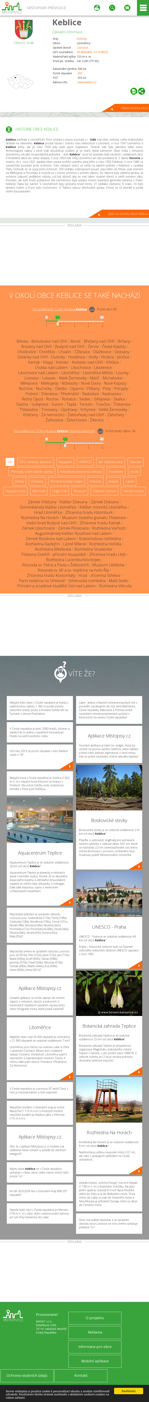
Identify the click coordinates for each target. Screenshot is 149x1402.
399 (80, 73)
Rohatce (69, 399)
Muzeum (80, 491)
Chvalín (64, 351)
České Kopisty (114, 346)
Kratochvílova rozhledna (100, 538)
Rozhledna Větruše (115, 585)
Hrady (134, 471)
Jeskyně (113, 481)
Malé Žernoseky (73, 378)
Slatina (22, 404)
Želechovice (77, 420)
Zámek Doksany (105, 501)
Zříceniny (37, 481)
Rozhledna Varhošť (108, 528)
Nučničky (44, 388)
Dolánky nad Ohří (32, 357)
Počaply (121, 388)
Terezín (86, 404)
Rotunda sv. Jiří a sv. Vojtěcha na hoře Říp (73, 570)
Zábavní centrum (104, 491)
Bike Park (38, 491)
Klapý (48, 362)
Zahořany (115, 414)
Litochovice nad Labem (38, 372)
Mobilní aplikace (95, 1361)
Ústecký (82, 38)
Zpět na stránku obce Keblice (128, 214)
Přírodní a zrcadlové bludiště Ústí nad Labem (56, 585)
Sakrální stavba (133, 491)
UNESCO (85, 462)
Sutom (57, 404)
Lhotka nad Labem (51, 367)
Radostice (90, 393)
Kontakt (81, 1375)
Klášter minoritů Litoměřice (103, 507)
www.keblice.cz (87, 82)
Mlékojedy (49, 383)
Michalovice (112, 378)
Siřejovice (102, 399)
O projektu (95, 1317)
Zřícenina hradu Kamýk (100, 522)
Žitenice (97, 420)
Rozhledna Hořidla (105, 543)
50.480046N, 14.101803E (92, 52)
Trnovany (49, 409)
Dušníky (58, 357)
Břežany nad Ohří (99, 341)
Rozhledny (116, 471)
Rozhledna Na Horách (40, 517)
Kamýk (34, 362)
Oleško (61, 388)
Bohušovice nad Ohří (49, 341)
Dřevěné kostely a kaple (66, 481)
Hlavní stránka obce (134, 108)
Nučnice (26, 388)
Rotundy (95, 481)
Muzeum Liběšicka (108, 564)
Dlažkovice (102, 351)
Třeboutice (28, 409)
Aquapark (65, 462)
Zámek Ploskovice (73, 528)
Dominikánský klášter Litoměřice (48, 507)
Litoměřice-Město (98, 372)
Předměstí (70, 393)
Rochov (52, 399)
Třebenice (122, 404)
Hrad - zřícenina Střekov (99, 575)
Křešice (112, 362)
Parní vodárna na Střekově (42, 580)
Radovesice (111, 393)
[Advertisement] (74, 256)
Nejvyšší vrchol (15, 491)
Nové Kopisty (115, 383)
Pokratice (49, 393)
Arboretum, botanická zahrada (81, 471)
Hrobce (107, 357)
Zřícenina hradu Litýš (107, 554)
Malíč (94, 378)
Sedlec (85, 399)
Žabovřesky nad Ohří (86, 414)
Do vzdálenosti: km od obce (60, 309)
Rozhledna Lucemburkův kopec (73, 559)
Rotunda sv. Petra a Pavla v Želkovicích (55, 564)
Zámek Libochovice (38, 528)
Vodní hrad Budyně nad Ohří (51, 522)
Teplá (71, 404)
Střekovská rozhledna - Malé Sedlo (98, 580)
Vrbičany (30, 414)
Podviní (31, 393)
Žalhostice (54, 420)
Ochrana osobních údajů (27, 1375)
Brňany (124, 341)
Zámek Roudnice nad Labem (51, 538)
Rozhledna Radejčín (42, 543)
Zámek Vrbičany (42, 501)
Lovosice (82, 47)
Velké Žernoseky (113, 409)
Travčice (103, 404)
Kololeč (62, 362)
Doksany (122, 351)
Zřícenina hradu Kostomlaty (51, 575)
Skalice (119, 399)
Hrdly (93, 357)
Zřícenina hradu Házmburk (89, 512)
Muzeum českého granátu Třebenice (94, 517)
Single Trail (59, 491)
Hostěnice (76, 357)
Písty (107, 388)
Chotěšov (47, 351)
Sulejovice (39, 404)
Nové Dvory (91, 383)
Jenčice (123, 357)
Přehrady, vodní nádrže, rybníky (32, 471)
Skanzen (135, 462)
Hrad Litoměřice (48, 512)
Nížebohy (70, 383)
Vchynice (87, 409)
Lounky (122, 372)
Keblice (66, 22)
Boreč (76, 341)
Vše (10, 462)
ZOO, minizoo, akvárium (35, 462)
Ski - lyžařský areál (110, 462)
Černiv (93, 346)
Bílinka (22, 341)
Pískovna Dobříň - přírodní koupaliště (53, 554)
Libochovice (81, 367)
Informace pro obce (95, 1346)
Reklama (95, 1332)
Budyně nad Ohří (70, 346)
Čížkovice (82, 351)
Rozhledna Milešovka (53, 549)
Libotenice (103, 367)
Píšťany (93, 388)
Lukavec (49, 378)
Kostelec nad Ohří (87, 362)
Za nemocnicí (52, 414)
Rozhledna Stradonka (93, 549)
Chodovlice (26, 351)
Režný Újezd (32, 399)
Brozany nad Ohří (36, 346)
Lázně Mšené (74, 543)
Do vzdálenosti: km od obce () (54, 431)
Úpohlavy (69, 409)
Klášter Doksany (73, 501)
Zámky (19, 481)
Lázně (130, 481)
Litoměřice (70, 372)
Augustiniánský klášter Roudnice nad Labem (73, 533)
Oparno (77, 388)
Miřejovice (29, 383)
